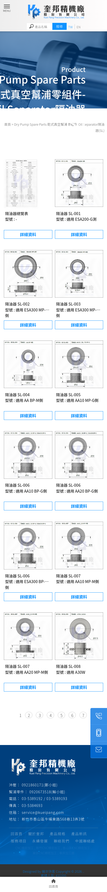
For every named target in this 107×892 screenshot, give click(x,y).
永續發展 (40, 840)
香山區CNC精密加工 (76, 847)
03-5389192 (32, 798)
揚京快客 (48, 871)
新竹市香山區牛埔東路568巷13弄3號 (53, 819)
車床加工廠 (67, 853)
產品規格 (58, 833)
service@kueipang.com (43, 812)
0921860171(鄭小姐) (40, 784)
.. (83, 871)
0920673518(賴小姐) (47, 791)
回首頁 (16, 833)
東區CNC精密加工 (44, 853)
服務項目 (19, 840)
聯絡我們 (61, 840)
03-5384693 (32, 805)
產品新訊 (79, 833)
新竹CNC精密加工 (48, 847)
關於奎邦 (36, 833)
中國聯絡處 (85, 840)
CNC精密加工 (25, 847)
